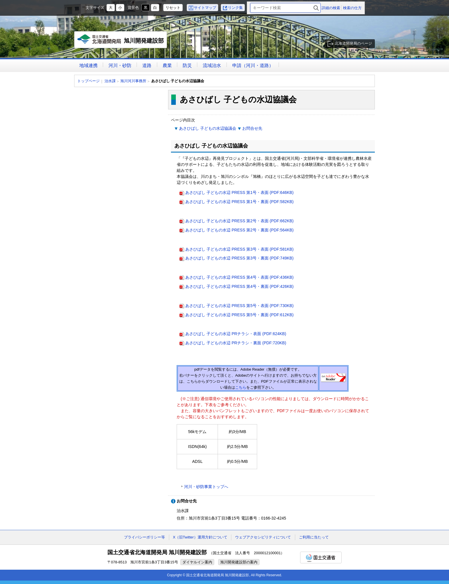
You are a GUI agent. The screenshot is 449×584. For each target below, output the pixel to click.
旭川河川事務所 (133, 81)
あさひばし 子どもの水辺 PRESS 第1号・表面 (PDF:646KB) (239, 192)
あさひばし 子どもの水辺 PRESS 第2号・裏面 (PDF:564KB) (239, 230)
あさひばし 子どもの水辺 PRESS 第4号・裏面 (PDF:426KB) (239, 286)
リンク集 (235, 7)
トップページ (88, 81)
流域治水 (212, 65)
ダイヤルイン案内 (197, 562)
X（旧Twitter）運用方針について (200, 537)
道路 (146, 65)
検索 (316, 8)
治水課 (110, 81)
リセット (173, 7)
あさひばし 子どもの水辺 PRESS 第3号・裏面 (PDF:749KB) (239, 258)
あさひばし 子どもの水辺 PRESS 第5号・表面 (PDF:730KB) (239, 305)
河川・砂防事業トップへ (206, 486)
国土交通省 (321, 557)
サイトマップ (205, 7)
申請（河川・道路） (252, 65)
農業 (167, 65)
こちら (240, 387)
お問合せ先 (252, 128)
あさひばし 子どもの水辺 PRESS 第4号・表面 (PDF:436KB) (239, 277)
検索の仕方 (352, 8)
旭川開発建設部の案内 (238, 562)
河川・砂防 (120, 65)
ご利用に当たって (314, 537)
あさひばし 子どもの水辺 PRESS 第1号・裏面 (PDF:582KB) (239, 201)
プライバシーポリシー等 (144, 537)
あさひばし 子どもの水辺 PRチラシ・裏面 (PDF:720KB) (235, 343)
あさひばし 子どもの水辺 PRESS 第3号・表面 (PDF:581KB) (239, 249)
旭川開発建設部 (120, 41)
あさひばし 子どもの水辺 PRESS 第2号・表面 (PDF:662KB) (239, 221)
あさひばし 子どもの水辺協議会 (207, 128)
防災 (187, 65)
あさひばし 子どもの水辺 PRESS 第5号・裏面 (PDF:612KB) (239, 314)
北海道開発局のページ (353, 43)
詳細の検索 (331, 8)
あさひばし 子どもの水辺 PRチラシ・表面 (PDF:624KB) (235, 333)
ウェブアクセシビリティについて (263, 537)
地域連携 (88, 65)
